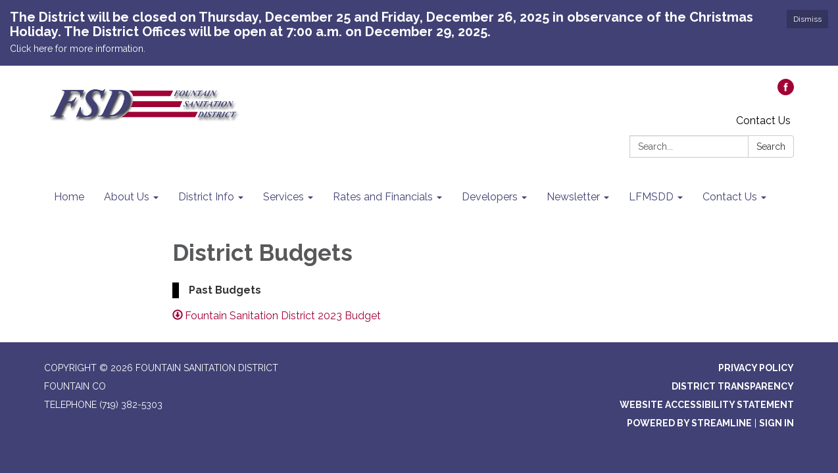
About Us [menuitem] (126, 197)
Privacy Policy (756, 368)
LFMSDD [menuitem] (651, 197)
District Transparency (733, 386)
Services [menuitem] (283, 197)
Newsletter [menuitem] (573, 197)
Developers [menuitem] (490, 197)
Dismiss (807, 19)
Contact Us (763, 120)
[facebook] (785, 91)
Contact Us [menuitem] (729, 197)
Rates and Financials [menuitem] (383, 197)
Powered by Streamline (689, 423)
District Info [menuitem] (206, 197)
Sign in (776, 423)
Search (770, 146)
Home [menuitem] (69, 197)
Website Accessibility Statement (707, 404)
